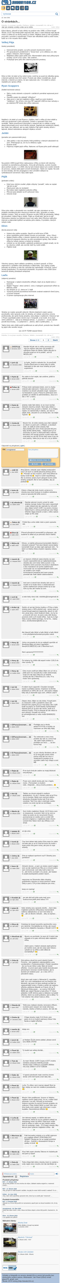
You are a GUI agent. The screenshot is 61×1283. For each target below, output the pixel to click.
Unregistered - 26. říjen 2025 (12, 1208)
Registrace (24, 1176)
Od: (13, 449)
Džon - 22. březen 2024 (10, 1215)
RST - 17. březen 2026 (10, 1182)
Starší (55, 340)
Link (33, 357)
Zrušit (35, 464)
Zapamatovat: (10, 1176)
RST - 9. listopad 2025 (10, 1201)
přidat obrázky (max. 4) (39, 460)
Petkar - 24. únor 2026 (10, 1194)
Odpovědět (53, 357)
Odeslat (49, 464)
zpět (22, 446)
